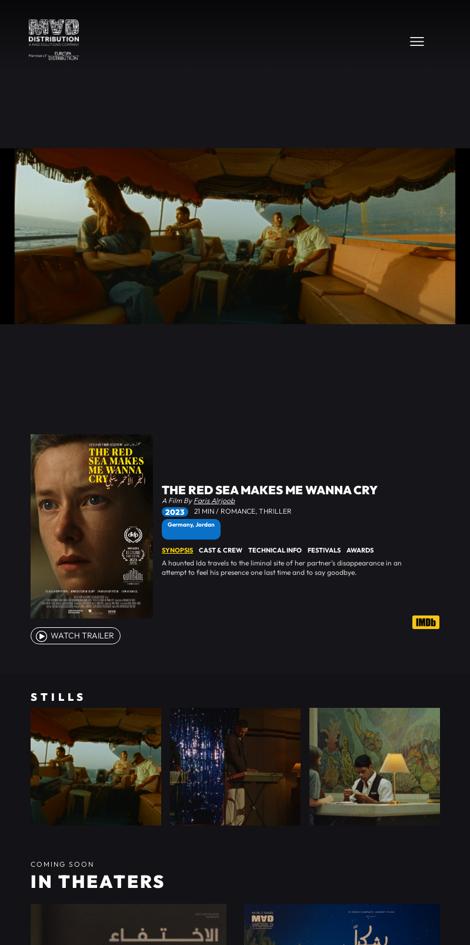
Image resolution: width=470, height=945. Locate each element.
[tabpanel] (300, 567)
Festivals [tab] (324, 550)
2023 (175, 512)
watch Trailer (74, 635)
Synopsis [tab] (177, 550)
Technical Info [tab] (275, 550)
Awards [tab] (360, 550)
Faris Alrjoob (214, 500)
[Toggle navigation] (417, 41)
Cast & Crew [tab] (220, 550)
